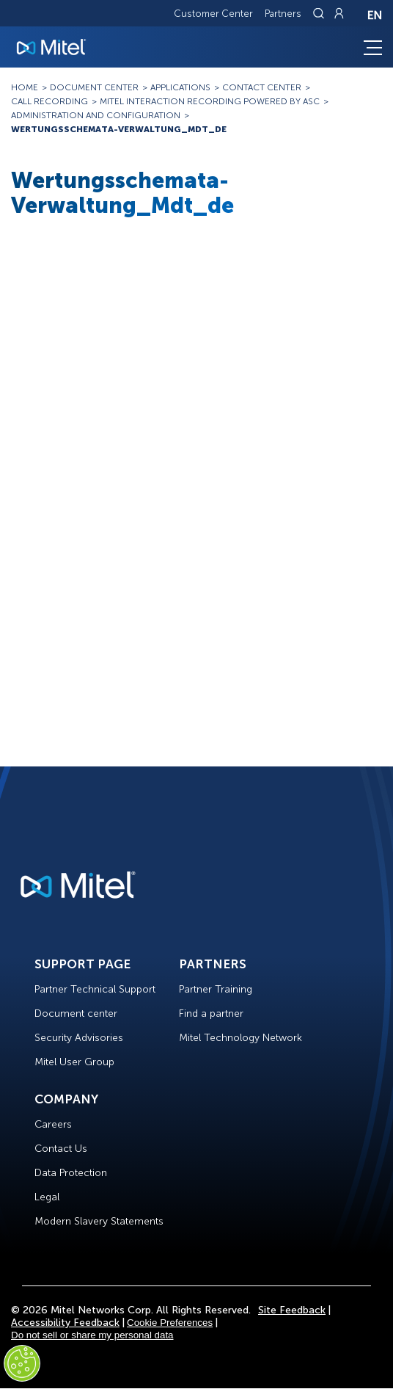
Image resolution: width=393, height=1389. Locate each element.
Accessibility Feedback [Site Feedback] (65, 1322)
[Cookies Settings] (22, 1363)
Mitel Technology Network (240, 1037)
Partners (283, 13)
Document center (75, 1013)
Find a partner (211, 1013)
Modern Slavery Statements (99, 1221)
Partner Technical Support (94, 989)
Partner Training (215, 989)
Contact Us (60, 1148)
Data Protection (70, 1173)
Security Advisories (78, 1037)
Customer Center (213, 13)
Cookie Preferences (170, 1322)
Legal (46, 1197)
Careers (53, 1124)
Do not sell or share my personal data (92, 1335)
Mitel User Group (74, 1062)
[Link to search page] (320, 13)
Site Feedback (292, 1310)
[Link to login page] (338, 13)
